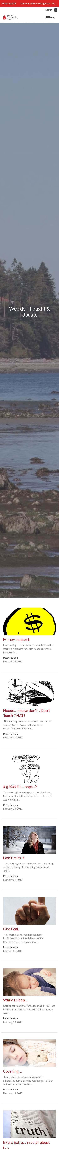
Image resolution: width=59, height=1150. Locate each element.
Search (49, 10)
